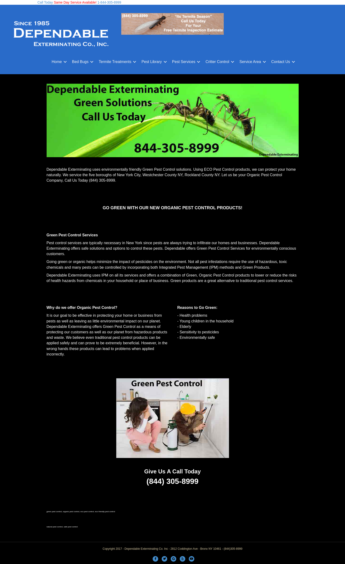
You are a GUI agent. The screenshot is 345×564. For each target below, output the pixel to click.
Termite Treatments (115, 62)
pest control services (275, 281)
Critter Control (217, 62)
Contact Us (280, 62)
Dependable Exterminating (69, 169)
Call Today (45, 2)
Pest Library (151, 62)
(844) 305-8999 (102, 180)
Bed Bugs (80, 62)
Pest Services (183, 62)
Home (57, 62)
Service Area (250, 62)
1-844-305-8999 (109, 2)
